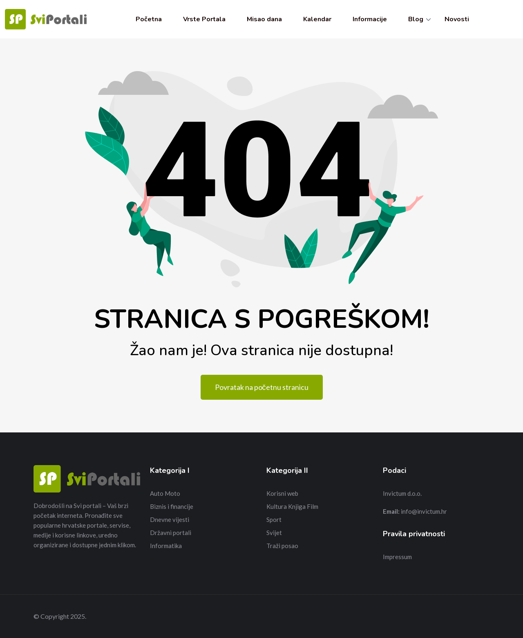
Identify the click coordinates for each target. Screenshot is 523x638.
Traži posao (282, 545)
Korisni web (282, 493)
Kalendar (317, 19)
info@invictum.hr (424, 511)
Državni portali (170, 532)
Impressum (397, 556)
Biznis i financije (171, 506)
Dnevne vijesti (169, 519)
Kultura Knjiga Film (292, 506)
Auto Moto (165, 493)
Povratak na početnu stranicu (261, 387)
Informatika (166, 545)
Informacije (370, 19)
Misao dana (264, 19)
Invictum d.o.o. (402, 493)
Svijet (274, 532)
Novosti (457, 19)
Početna (149, 19)
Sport (274, 519)
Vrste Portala (204, 19)
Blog (415, 19)
